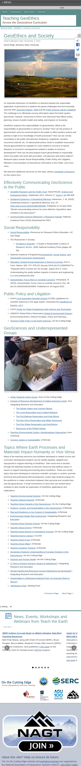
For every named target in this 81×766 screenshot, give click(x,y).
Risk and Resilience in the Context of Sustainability (33, 512)
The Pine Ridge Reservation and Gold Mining (36, 424)
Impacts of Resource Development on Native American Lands (38, 401)
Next (74, 647)
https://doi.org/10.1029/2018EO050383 (28, 206)
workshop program (49, 761)
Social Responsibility (19, 232)
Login (62, 8)
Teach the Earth (6, 28)
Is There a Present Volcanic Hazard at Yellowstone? (34, 563)
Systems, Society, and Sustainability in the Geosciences (35, 508)
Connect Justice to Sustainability (25, 440)
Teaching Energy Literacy (21, 536)
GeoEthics (18, 28)
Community (41, 12)
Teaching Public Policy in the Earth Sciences (30, 321)
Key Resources (16, 12)
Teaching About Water (20, 544)
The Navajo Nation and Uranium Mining (34, 408)
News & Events (29, 12)
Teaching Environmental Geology (25, 496)
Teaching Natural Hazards (22, 500)
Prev (7, 647)
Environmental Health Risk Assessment (28, 516)
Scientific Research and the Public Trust (28, 192)
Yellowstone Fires (18, 586)
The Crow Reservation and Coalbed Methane (36, 412)
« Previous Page (51, 593)
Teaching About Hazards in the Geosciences (30, 504)
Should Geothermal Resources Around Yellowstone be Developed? (41, 571)
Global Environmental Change (58, 313)
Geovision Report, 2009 (27, 110)
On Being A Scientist (25, 244)
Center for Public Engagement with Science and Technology (43, 309)
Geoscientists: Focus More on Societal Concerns (32, 280)
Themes (4, 12)
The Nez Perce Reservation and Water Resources (39, 420)
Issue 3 (59, 195)
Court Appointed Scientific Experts (32, 298)
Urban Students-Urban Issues (23, 397)
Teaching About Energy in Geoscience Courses (31, 532)
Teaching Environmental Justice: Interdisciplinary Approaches (38, 432)
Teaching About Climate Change (25, 523)
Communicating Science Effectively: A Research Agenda (36, 217)
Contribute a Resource (64, 172)
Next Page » (67, 593)
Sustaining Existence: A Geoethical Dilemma (30, 199)
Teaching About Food (20, 540)
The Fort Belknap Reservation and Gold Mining (37, 416)
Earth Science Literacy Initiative (60, 110)
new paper (45, 647)
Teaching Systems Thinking (22, 548)
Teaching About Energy (20, 528)
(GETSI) (38, 650)
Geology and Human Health (23, 559)
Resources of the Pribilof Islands (31, 428)
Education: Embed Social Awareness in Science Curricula (36, 262)
